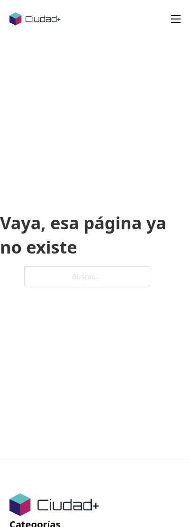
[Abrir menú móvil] (176, 19)
